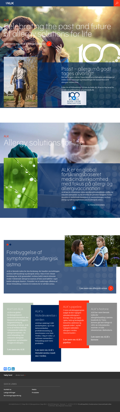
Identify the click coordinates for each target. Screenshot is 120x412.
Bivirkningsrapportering (12, 395)
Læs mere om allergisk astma (93, 288)
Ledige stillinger (9, 392)
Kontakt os (7, 389)
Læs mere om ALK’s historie (100, 349)
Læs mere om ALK (15, 360)
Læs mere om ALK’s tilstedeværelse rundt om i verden (45, 353)
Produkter (35, 392)
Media (34, 389)
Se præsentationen (93, 206)
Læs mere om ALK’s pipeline (72, 355)
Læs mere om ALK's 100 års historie (24, 43)
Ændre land (20, 375)
